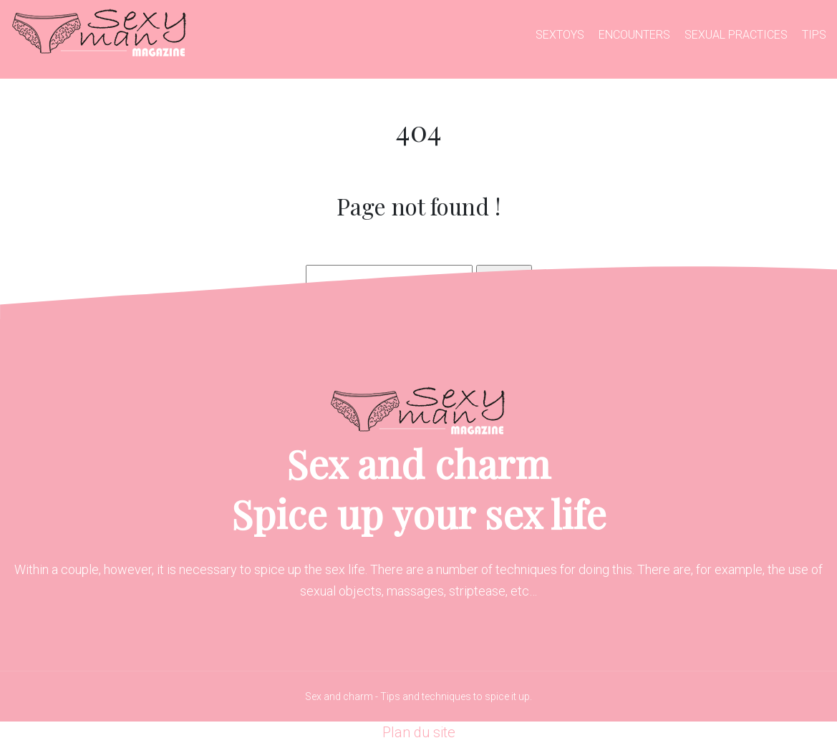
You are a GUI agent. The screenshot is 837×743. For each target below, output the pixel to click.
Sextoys (560, 35)
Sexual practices (736, 35)
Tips (814, 35)
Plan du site (418, 732)
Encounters (634, 35)
